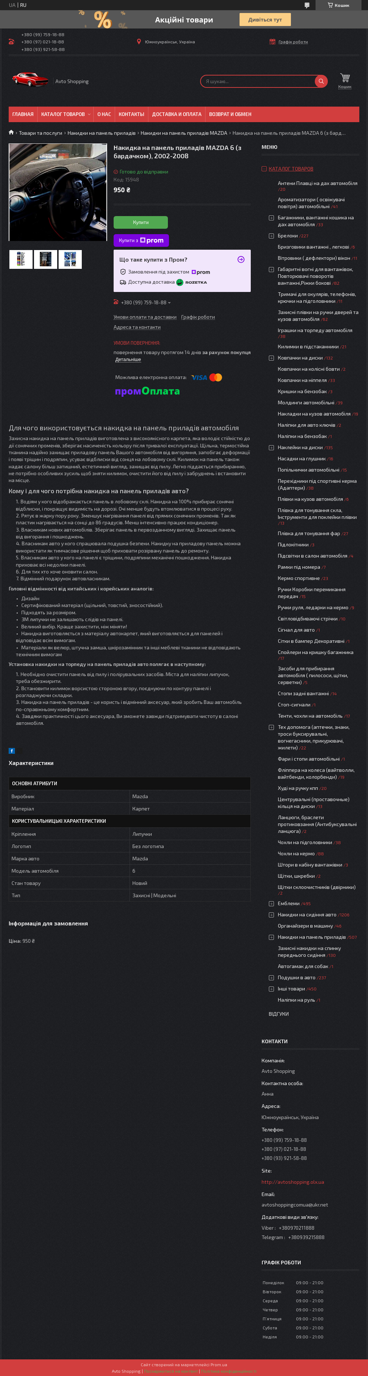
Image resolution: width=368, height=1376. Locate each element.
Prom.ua (219, 1364)
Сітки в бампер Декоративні (311, 641)
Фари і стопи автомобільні (309, 759)
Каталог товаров (63, 114)
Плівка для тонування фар (309, 533)
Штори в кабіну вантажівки (310, 864)
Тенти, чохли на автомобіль (310, 716)
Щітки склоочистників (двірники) (317, 887)
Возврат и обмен (230, 114)
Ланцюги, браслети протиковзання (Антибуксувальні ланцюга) (317, 824)
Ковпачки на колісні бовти (309, 369)
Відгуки (279, 1014)
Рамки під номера (299, 567)
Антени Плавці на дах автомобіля (318, 183)
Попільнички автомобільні (308, 469)
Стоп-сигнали (294, 704)
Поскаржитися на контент (171, 1370)
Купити (141, 222)
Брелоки (288, 235)
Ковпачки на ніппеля (302, 380)
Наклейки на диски (300, 447)
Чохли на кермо (296, 853)
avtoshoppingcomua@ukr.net (295, 1204)
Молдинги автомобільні (306, 402)
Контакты (131, 114)
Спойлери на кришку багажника (316, 652)
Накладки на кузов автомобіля (314, 413)
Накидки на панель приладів (102, 133)
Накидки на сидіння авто (307, 914)
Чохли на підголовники (305, 842)
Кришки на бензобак (302, 391)
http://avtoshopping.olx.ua (293, 1182)
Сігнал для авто (296, 630)
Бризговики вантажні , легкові (313, 247)
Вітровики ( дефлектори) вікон (314, 258)
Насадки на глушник (302, 458)
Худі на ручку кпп (298, 788)
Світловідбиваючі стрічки (308, 618)
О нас (104, 114)
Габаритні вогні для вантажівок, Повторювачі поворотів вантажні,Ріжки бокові (315, 276)
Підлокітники (293, 544)
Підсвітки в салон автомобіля (312, 555)
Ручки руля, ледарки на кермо (313, 607)
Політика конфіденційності (229, 1370)
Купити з (141, 240)
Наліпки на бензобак (302, 436)
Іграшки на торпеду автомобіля (315, 330)
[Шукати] (321, 81)
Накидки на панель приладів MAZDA (184, 133)
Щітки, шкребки (296, 876)
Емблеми (289, 903)
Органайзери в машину (305, 926)
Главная (23, 114)
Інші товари (291, 988)
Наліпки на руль (296, 1000)
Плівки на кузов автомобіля (310, 499)
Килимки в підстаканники (308, 346)
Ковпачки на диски (300, 357)
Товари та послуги (40, 133)
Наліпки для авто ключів (306, 425)
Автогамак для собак (303, 966)
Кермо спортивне (299, 578)
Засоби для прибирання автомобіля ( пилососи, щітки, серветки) (313, 675)
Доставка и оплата (177, 114)
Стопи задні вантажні (303, 693)
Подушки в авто (297, 977)
